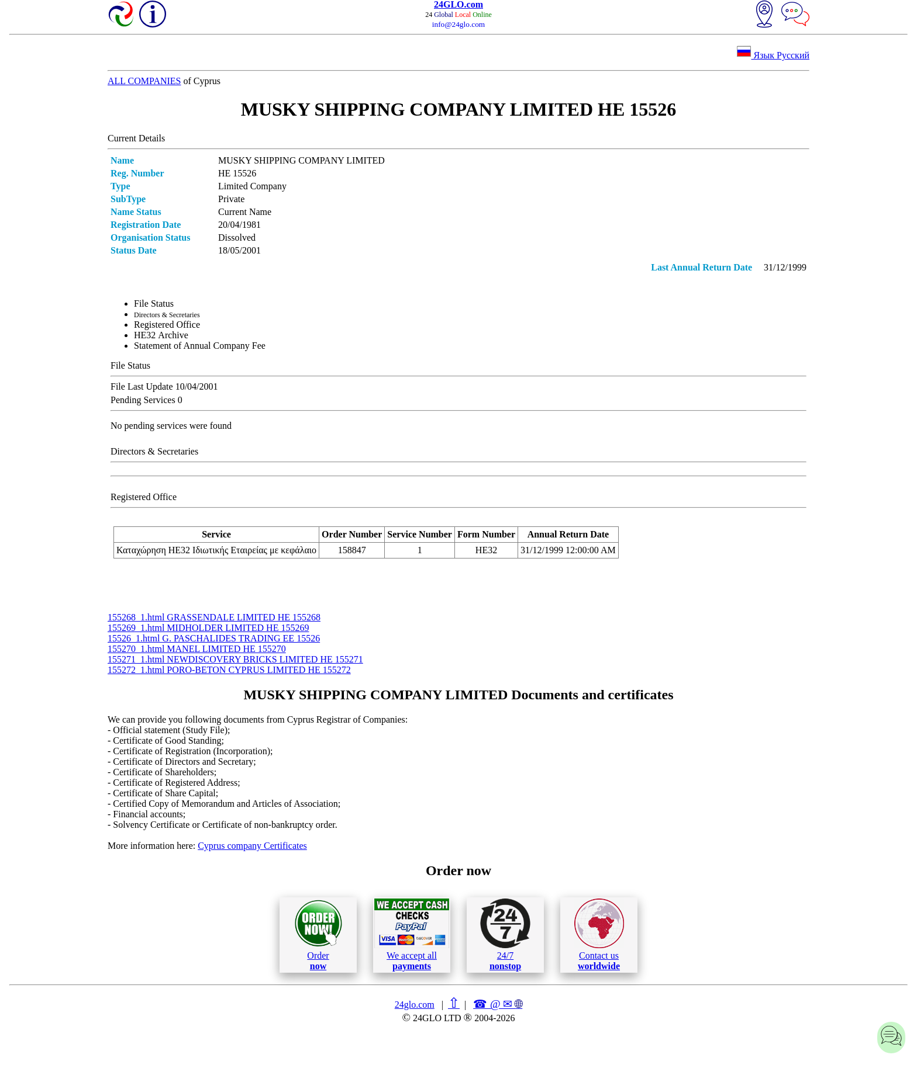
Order (318, 935)
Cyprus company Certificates (252, 846)
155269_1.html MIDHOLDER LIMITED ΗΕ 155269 (208, 628)
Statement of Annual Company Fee (200, 346)
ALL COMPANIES (144, 81)
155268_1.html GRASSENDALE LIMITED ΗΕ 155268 (214, 617)
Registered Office (167, 324)
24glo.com (415, 1005)
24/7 (505, 935)
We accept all (411, 935)
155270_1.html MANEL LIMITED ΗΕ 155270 (197, 649)
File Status (154, 303)
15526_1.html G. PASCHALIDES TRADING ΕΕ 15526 (214, 638)
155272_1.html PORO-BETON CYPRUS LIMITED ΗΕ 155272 (229, 670)
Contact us (599, 935)
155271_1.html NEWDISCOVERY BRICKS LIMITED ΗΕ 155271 (235, 659)
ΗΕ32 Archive (161, 335)
